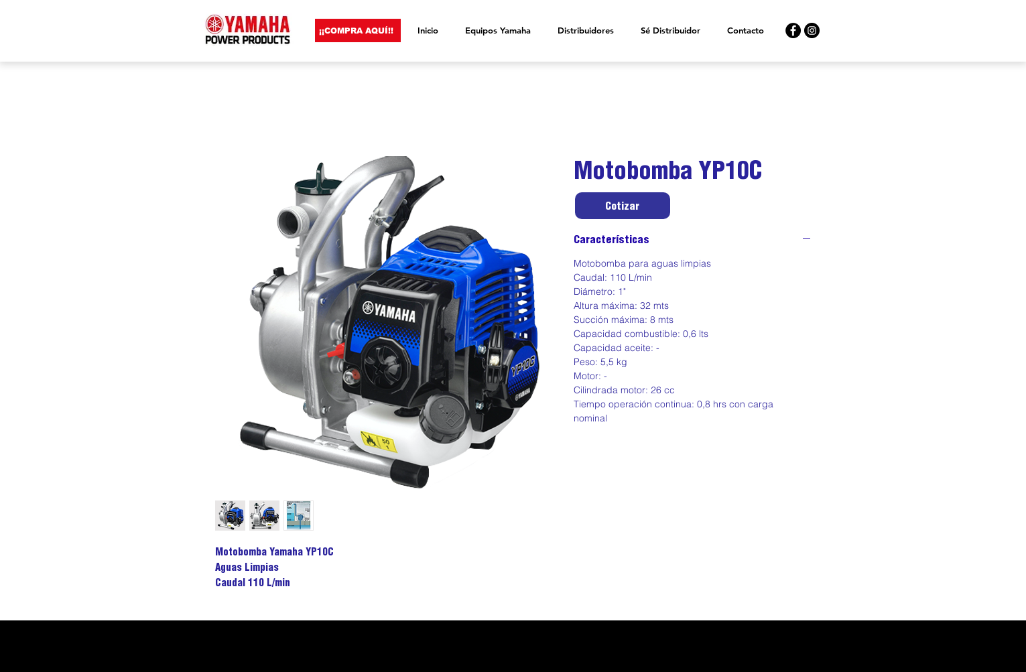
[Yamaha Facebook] (793, 30)
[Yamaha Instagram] (812, 30)
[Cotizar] (622, 205)
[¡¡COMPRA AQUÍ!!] (358, 30)
